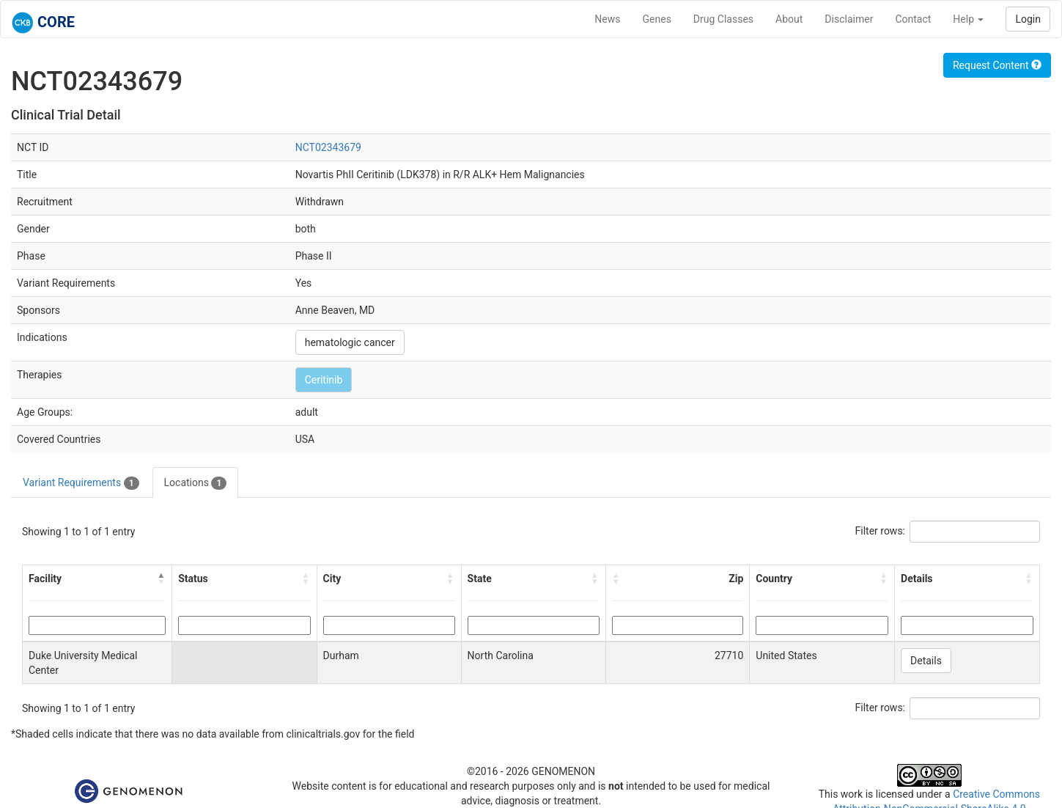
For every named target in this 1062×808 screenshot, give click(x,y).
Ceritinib (324, 380)
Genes (657, 19)
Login (1028, 19)
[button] (161, 578)
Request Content (997, 65)
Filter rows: (880, 531)
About (789, 19)
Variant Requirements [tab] (81, 483)
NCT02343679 (328, 147)
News (607, 19)
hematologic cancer (350, 342)
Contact (913, 19)
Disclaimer (849, 19)
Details (926, 660)
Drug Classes (723, 19)
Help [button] (968, 19)
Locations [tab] (195, 483)
